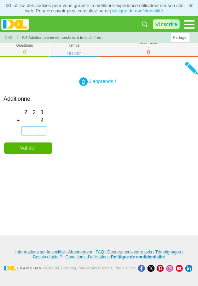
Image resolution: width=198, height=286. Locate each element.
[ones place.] (42, 131)
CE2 (8, 37)
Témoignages (168, 252)
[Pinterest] (161, 268)
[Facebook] (142, 268)
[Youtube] (180, 268)
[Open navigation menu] (189, 24)
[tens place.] (34, 131)
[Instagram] (171, 268)
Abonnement (80, 252)
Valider (28, 148)
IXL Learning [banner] (15, 24)
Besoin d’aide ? (47, 257)
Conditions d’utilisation (86, 257)
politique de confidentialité (136, 10)
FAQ (99, 252)
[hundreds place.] (26, 131)
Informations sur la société (40, 252)
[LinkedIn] (189, 268)
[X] (152, 268)
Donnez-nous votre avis (129, 252)
